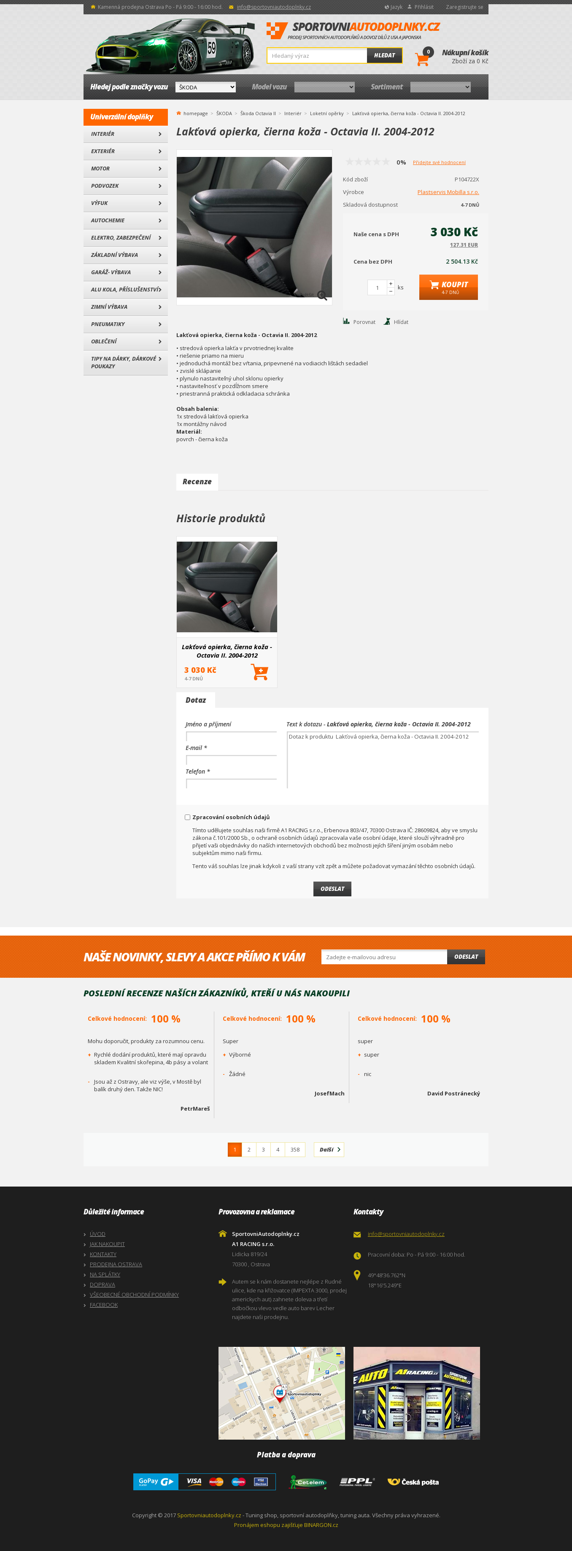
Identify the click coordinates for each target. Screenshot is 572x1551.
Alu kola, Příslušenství (124, 289)
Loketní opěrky (327, 113)
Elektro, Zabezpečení (121, 237)
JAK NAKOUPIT (107, 1244)
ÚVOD (97, 1234)
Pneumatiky (107, 324)
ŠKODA (224, 113)
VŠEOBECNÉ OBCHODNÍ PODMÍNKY (134, 1294)
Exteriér (103, 151)
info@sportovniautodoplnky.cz (274, 7)
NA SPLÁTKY (105, 1274)
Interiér (102, 134)
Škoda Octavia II (258, 113)
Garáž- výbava (111, 272)
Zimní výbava (109, 306)
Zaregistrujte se (464, 7)
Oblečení (103, 341)
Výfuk (99, 203)
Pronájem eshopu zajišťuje (268, 1525)
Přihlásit (424, 7)
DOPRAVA (102, 1284)
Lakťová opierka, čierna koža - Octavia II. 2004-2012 (227, 650)
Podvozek (105, 185)
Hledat (384, 55)
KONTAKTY (103, 1254)
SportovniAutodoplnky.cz (353, 31)
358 (295, 1149)
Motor (100, 168)
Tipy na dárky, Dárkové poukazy (123, 362)
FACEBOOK (104, 1304)
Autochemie (107, 220)
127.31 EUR (464, 244)
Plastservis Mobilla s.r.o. (448, 192)
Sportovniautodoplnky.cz (209, 1515)
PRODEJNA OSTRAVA (116, 1264)
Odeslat (466, 956)
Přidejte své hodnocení (439, 162)
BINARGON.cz (321, 1525)
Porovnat (364, 322)
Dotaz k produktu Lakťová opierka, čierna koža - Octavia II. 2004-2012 (382, 760)
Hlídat (401, 322)
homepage (195, 112)
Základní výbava (114, 255)
